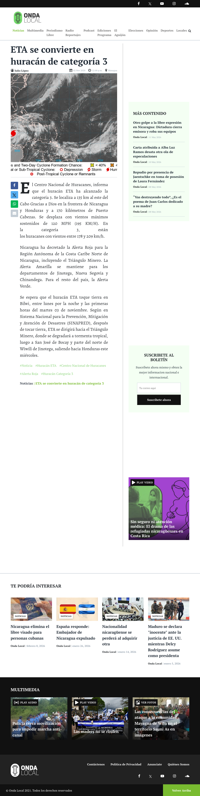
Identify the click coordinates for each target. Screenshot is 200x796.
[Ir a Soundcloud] (187, 776)
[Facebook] (139, 3)
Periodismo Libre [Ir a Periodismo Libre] (54, 32)
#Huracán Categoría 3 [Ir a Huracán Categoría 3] (57, 374)
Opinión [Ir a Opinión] (152, 30)
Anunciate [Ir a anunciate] (154, 764)
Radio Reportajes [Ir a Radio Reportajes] (73, 32)
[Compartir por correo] (14, 213)
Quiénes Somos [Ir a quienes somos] (178, 764)
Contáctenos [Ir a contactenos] (96, 764)
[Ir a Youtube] (162, 3)
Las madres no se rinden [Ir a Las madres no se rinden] (96, 731)
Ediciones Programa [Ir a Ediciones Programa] (104, 32)
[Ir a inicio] (27, 17)
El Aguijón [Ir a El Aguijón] (119, 32)
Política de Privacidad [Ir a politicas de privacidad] (126, 764)
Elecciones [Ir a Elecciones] (135, 30)
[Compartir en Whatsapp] (14, 204)
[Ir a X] (150, 776)
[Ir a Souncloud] (186, 3)
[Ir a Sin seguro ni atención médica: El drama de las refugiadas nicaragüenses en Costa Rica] (159, 508)
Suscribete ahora (159, 400)
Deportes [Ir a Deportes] (167, 30)
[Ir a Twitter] (150, 3)
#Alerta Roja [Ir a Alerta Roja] (29, 374)
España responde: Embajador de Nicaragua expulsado (75, 632)
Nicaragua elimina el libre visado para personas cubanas (30, 632)
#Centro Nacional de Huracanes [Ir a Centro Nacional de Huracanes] (82, 365)
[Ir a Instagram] (174, 3)
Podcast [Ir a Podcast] (89, 30)
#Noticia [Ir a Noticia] (26, 365)
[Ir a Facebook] (139, 776)
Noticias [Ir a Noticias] (18, 30)
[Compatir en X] (14, 195)
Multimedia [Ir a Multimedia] (35, 30)
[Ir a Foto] (64, 125)
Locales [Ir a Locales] (181, 30)
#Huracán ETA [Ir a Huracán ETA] (45, 365)
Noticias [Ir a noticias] (26, 383)
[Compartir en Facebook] (14, 185)
